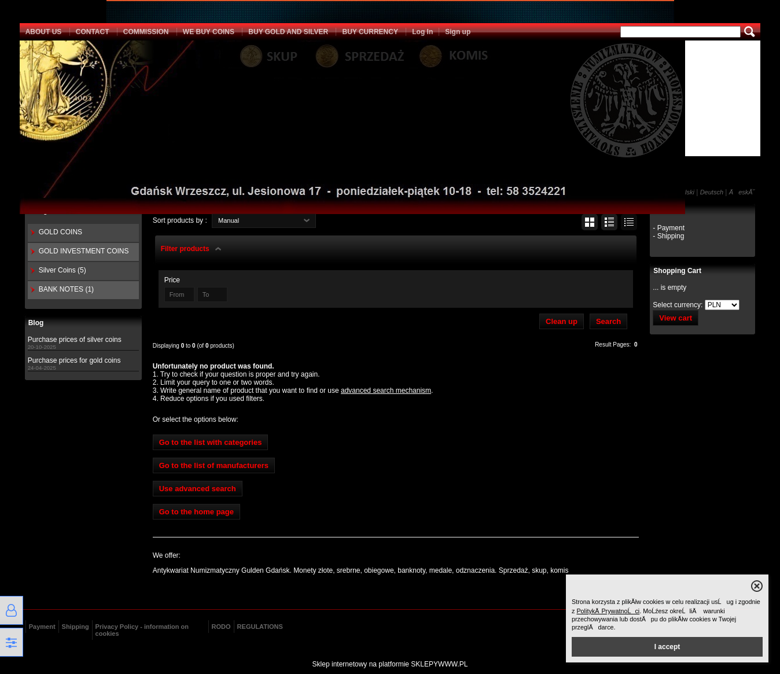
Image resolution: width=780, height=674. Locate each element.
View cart (675, 318)
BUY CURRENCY (370, 32)
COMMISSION (146, 32)
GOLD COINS (60, 232)
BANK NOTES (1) (66, 289)
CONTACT (92, 32)
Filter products (185, 249)
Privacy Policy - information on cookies (142, 630)
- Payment (669, 228)
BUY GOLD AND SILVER (288, 32)
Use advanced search (197, 488)
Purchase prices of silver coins (75, 340)
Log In (422, 32)
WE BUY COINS (208, 32)
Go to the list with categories (210, 442)
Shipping (75, 626)
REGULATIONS (260, 626)
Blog (36, 323)
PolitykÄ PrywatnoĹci (607, 610)
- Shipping (668, 236)
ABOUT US (43, 32)
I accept (667, 647)
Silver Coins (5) (62, 270)
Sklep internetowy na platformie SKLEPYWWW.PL (390, 664)
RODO (221, 626)
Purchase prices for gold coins (74, 360)
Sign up (457, 32)
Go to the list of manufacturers (213, 465)
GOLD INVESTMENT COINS (84, 251)
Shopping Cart (677, 271)
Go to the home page (196, 511)
